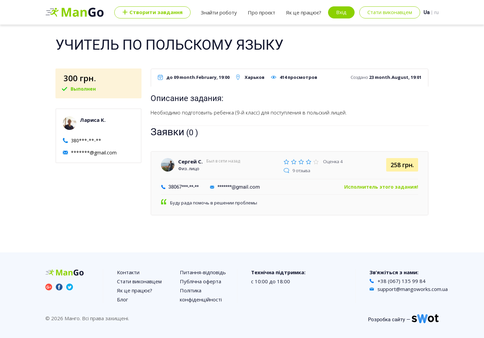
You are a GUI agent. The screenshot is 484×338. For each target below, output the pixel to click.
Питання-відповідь (203, 272)
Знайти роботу (219, 12)
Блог (122, 299)
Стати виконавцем (389, 12)
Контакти (128, 272)
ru (436, 12)
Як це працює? (303, 12)
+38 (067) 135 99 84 (401, 281)
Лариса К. (93, 119)
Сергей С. (190, 161)
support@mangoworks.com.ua (412, 289)
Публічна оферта (200, 281)
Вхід (341, 12)
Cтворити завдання (152, 12)
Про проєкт (261, 12)
